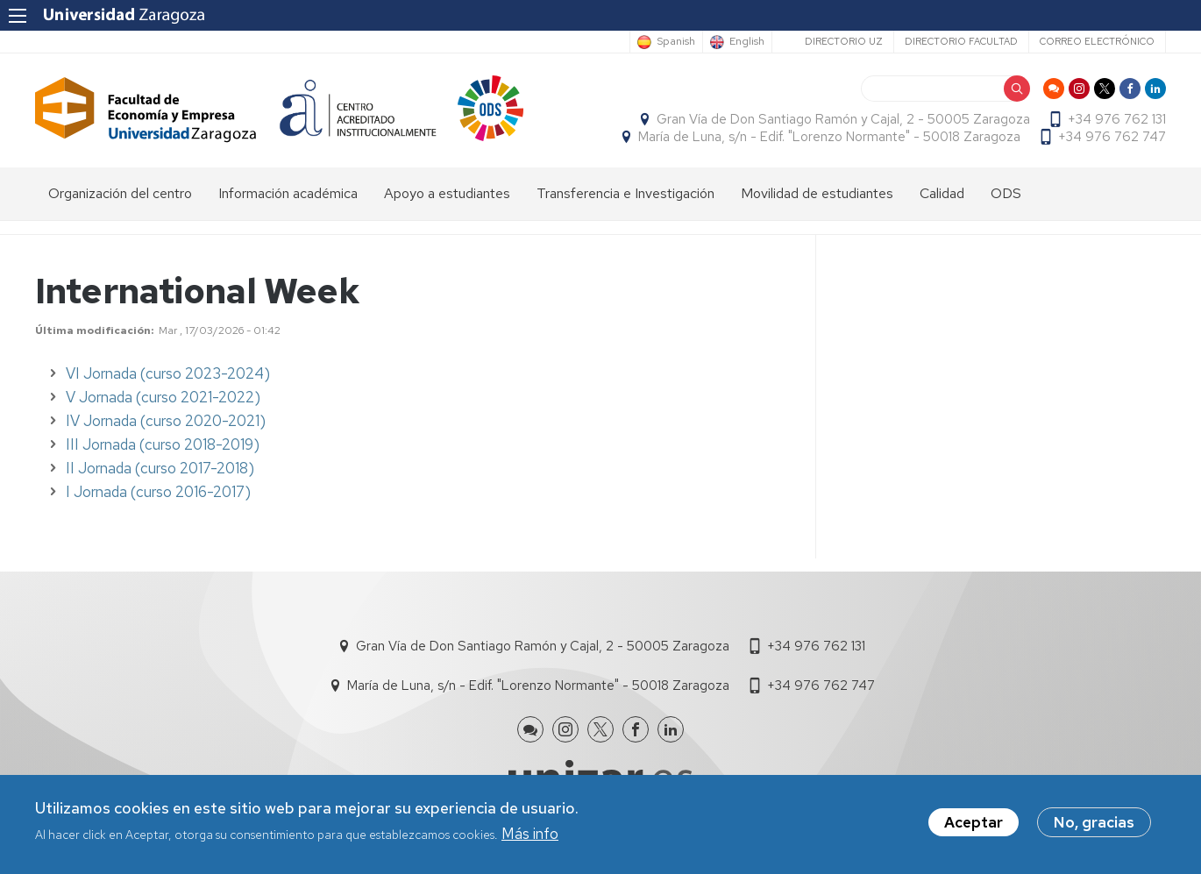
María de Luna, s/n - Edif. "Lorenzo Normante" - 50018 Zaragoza (829, 137)
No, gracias (1094, 824)
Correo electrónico (1097, 41)
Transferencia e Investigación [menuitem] (625, 193)
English (746, 42)
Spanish (676, 42)
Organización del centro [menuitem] (120, 193)
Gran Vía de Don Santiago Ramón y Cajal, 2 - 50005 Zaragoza (843, 119)
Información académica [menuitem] (288, 193)
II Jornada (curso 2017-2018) (160, 468)
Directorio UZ (844, 41)
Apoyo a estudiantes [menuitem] (447, 193)
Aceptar (973, 824)
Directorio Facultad (961, 41)
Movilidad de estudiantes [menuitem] (817, 193)
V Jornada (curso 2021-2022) (163, 397)
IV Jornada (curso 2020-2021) (166, 420)
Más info (529, 835)
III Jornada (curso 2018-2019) (162, 444)
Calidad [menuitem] (942, 193)
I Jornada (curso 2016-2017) (158, 491)
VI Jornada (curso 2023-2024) (168, 373)
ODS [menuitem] (1006, 193)
